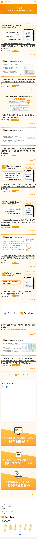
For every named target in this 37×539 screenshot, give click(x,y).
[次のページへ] (27, 375)
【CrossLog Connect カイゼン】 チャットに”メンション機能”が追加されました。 (18, 292)
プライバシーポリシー (6, 504)
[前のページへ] (9, 375)
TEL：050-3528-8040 (6, 520)
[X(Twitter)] (3, 387)
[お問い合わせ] (18, 479)
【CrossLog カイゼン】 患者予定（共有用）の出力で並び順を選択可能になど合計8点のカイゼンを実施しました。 (18, 257)
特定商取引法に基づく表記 (7, 511)
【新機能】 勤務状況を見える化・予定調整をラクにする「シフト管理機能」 (18, 116)
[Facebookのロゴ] (20, 534)
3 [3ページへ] (18, 375)
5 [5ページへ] (23, 375)
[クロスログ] (5, 1)
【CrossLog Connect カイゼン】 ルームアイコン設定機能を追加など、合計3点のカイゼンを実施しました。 (18, 186)
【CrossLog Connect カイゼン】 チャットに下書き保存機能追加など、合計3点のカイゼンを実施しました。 (18, 222)
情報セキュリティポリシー (7, 506)
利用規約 (3, 508)
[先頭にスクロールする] (32, 494)
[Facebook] (7, 387)
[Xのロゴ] (17, 534)
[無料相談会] (18, 435)
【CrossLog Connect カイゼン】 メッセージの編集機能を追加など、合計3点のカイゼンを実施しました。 (18, 45)
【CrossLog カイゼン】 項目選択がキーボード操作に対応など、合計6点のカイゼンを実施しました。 (18, 81)
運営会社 (3, 513)
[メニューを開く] (35, 1)
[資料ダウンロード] (18, 457)
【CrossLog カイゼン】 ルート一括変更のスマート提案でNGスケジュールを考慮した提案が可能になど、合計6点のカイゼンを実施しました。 (18, 360)
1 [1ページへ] (13, 375)
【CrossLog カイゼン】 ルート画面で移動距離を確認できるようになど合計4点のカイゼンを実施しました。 (18, 150)
